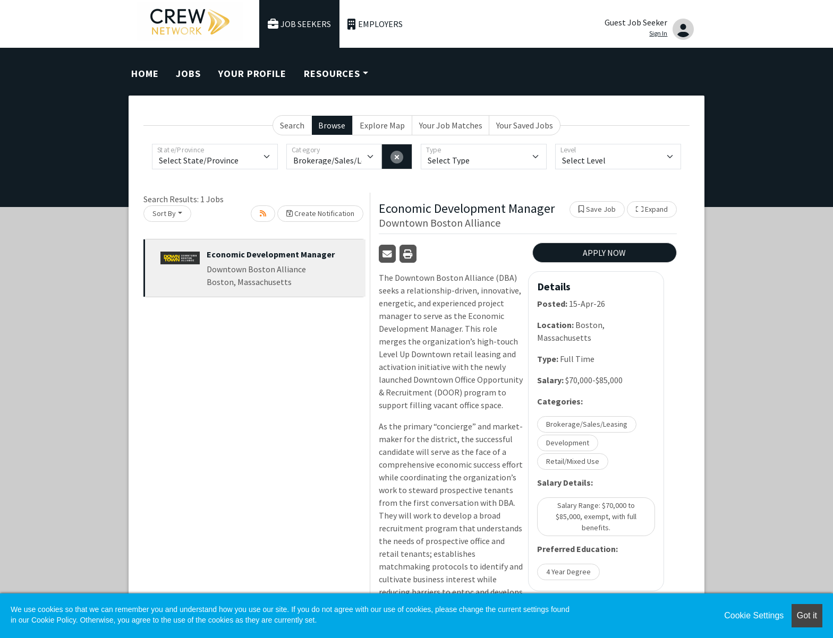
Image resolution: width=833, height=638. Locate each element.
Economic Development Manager (271, 254)
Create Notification (320, 213)
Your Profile (252, 73)
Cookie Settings (754, 615)
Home (145, 73)
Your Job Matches (450, 125)
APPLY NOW (604, 252)
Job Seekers (300, 24)
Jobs (188, 73)
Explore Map (382, 125)
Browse (331, 125)
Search (292, 125)
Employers (375, 24)
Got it (807, 615)
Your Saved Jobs (524, 125)
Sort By (164, 213)
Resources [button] (332, 73)
